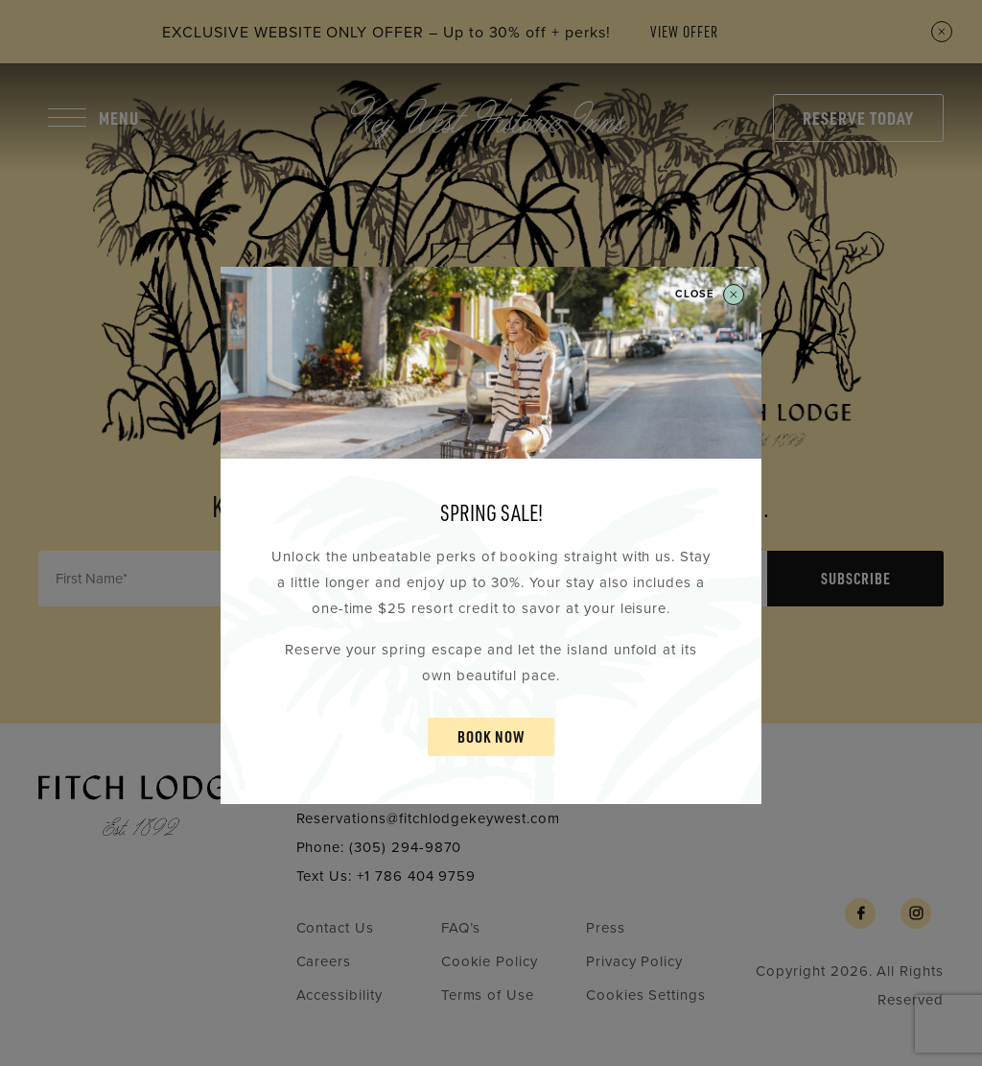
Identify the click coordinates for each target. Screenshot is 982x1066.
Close (709, 294)
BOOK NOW (491, 736)
